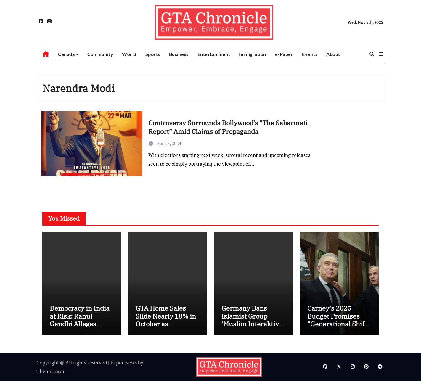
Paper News (123, 362)
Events (309, 54)
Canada (67, 54)
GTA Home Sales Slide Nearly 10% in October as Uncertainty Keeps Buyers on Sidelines (166, 324)
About (333, 54)
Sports (152, 54)
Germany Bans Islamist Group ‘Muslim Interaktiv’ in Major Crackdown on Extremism (252, 324)
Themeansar (50, 371)
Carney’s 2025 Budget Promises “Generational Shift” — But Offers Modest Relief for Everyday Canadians (338, 327)
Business (179, 54)
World (129, 54)
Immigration (252, 54)
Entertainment (213, 54)
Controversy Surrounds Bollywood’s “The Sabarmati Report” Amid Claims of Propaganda (228, 127)
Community (100, 54)
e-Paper (284, 54)
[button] (381, 54)
